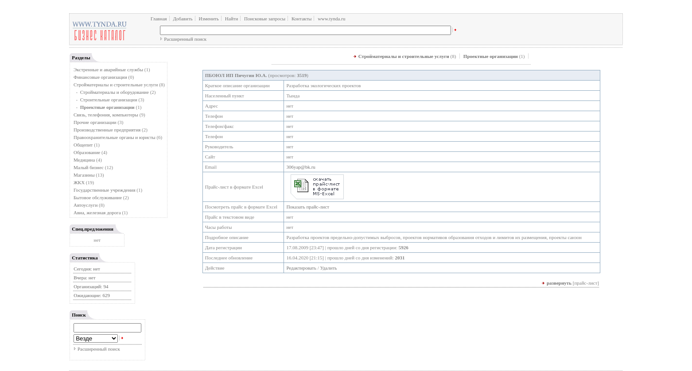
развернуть (559, 283)
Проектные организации (490, 56)
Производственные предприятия (107, 129)
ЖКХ (79, 182)
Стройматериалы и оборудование (114, 92)
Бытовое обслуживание (98, 197)
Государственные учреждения (105, 190)
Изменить (209, 18)
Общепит (83, 144)
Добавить (182, 18)
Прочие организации (95, 122)
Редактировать (301, 268)
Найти (231, 18)
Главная (159, 18)
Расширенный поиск (185, 39)
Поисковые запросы (264, 18)
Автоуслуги (85, 205)
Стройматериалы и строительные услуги (116, 84)
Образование (87, 152)
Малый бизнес (89, 167)
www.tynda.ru (331, 18)
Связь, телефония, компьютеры (107, 114)
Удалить (328, 268)
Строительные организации (108, 99)
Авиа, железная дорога (97, 212)
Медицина (84, 159)
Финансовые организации (100, 77)
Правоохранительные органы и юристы (115, 137)
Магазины (84, 175)
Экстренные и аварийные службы (108, 69)
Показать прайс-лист (307, 206)
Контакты (301, 18)
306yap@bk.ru (300, 167)
